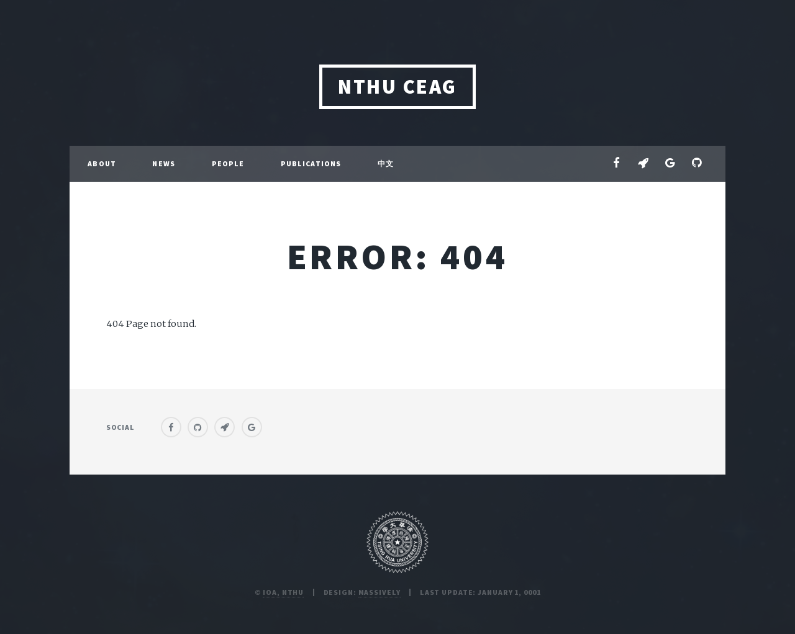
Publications (311, 163)
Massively (379, 592)
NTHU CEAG (397, 86)
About (102, 163)
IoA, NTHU (283, 592)
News (163, 163)
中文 (386, 163)
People (228, 163)
